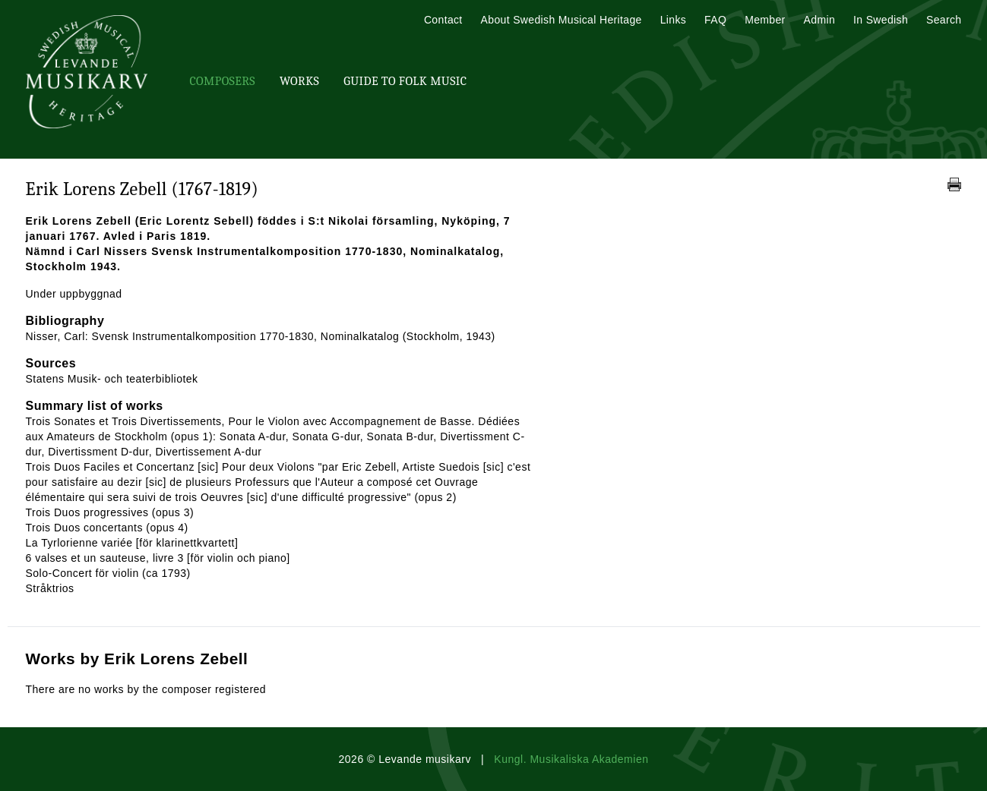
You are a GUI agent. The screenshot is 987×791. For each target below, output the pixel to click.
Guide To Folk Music (405, 81)
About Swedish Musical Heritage (561, 20)
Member (765, 20)
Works (299, 81)
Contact (443, 20)
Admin (819, 20)
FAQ (715, 20)
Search (943, 20)
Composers (222, 81)
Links (673, 20)
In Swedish (880, 20)
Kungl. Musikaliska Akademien (571, 759)
